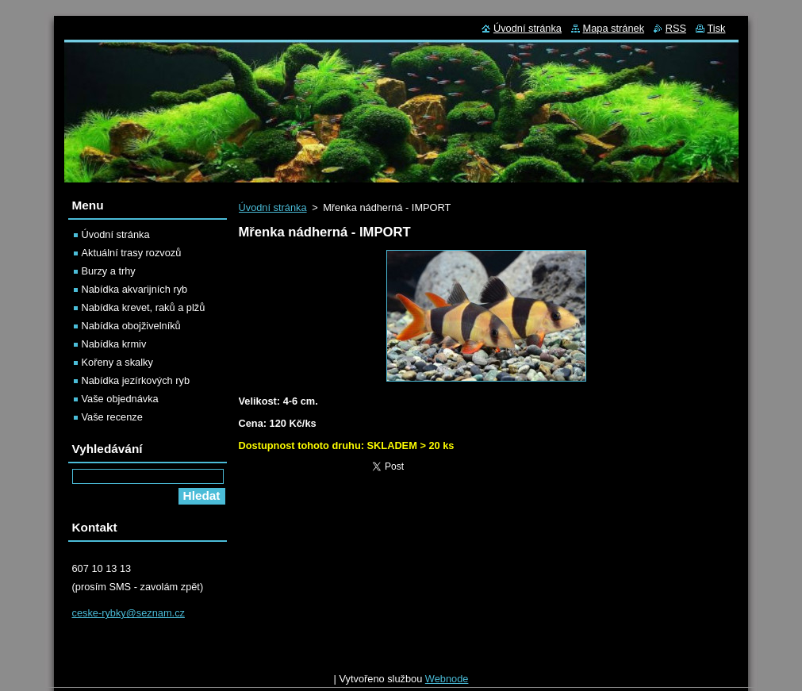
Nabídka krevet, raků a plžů (143, 307)
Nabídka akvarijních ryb (135, 289)
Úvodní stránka (273, 207)
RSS (676, 28)
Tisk (717, 28)
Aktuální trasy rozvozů (132, 253)
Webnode (447, 683)
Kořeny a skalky (117, 362)
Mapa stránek (614, 28)
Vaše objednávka (120, 399)
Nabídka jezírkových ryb (136, 380)
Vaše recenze (112, 417)
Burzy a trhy (109, 271)
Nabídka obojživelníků (131, 326)
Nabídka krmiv (114, 344)
